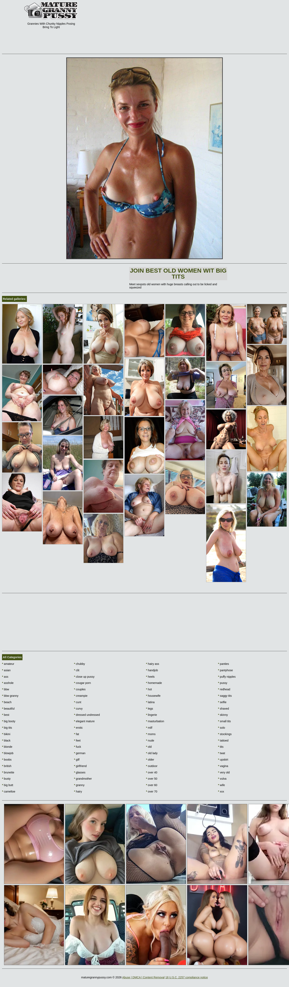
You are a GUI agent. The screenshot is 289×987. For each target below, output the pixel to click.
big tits (7, 727)
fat (76, 734)
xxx (221, 791)
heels (150, 676)
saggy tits (225, 695)
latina (150, 702)
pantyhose (225, 670)
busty (6, 778)
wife (221, 785)
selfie (222, 702)
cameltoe (8, 791)
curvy (78, 708)
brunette (8, 772)
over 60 (151, 785)
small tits (224, 721)
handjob (152, 670)
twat (221, 753)
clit (76, 670)
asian (6, 670)
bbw (5, 689)
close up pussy (84, 676)
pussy (222, 682)
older (150, 759)
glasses (79, 772)
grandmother (83, 778)
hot (149, 689)
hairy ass (152, 663)
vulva (222, 778)
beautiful (8, 708)
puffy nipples (227, 676)
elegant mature (84, 721)
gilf (76, 759)
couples (80, 689)
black (6, 740)
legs (149, 708)
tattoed (223, 740)
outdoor (152, 766)
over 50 (151, 778)
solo (221, 727)
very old (224, 772)
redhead (224, 689)
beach (7, 702)
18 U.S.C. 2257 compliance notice (186, 977)
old (149, 746)
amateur (8, 663)
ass (5, 676)
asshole (8, 682)
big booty (8, 721)
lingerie (151, 714)
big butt (7, 785)
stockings (225, 734)
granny (79, 785)
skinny (223, 714)
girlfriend (80, 766)
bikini (6, 734)
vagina (223, 766)
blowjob (7, 753)
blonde (7, 746)
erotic (78, 727)
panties (223, 663)
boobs (7, 759)
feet (77, 740)
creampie (81, 695)
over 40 (151, 772)
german (79, 753)
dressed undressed (87, 714)
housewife (153, 695)
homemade (154, 682)
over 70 (151, 791)
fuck (77, 746)
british (6, 766)
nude (150, 740)
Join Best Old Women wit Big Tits (178, 273)
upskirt (223, 759)
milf (149, 727)
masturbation (155, 721)
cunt (77, 702)
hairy (78, 791)
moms (151, 734)
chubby (79, 663)
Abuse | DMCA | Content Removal (143, 977)
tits (220, 746)
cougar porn (82, 682)
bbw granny (10, 695)
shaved (223, 708)
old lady (152, 753)
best (5, 714)
